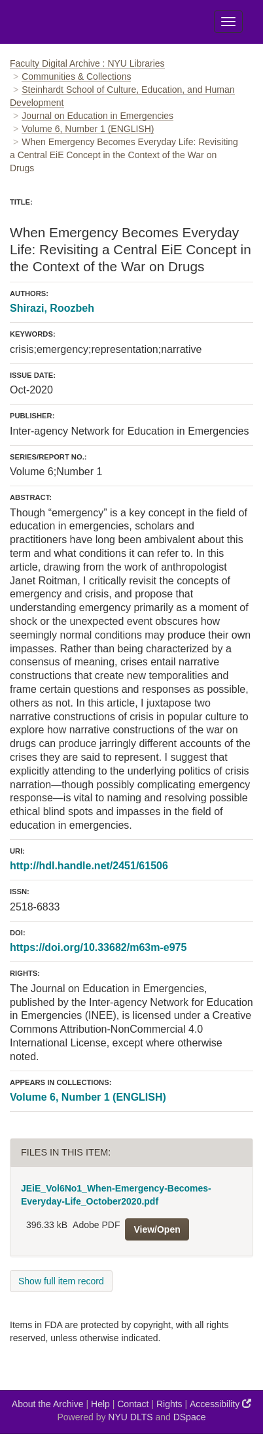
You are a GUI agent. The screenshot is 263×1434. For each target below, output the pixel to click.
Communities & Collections (76, 76)
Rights (169, 1404)
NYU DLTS (130, 1417)
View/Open (156, 1229)
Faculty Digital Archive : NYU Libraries (87, 63)
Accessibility (220, 1403)
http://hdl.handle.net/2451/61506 (89, 865)
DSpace (189, 1417)
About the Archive (48, 1404)
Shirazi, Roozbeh (52, 308)
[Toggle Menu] (228, 21)
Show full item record (61, 1281)
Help (100, 1404)
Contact (133, 1404)
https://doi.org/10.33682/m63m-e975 (98, 947)
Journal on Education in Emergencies (97, 115)
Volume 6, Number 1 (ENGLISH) (88, 129)
